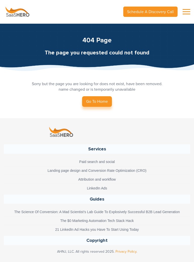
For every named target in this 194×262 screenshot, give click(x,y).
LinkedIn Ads (97, 188)
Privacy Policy (125, 251)
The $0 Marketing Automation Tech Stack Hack (97, 221)
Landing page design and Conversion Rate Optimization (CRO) (96, 171)
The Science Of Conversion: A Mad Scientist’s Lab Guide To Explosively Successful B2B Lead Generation (97, 212)
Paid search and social (97, 162)
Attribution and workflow (97, 179)
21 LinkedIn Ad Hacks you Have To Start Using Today (97, 229)
